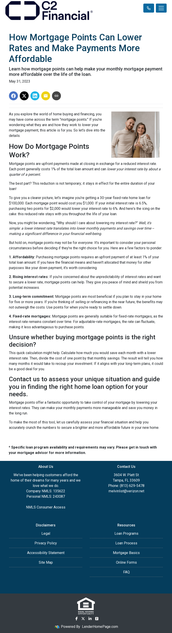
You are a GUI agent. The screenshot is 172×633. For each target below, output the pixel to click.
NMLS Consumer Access (45, 507)
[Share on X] (24, 95)
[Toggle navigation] (161, 8)
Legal (45, 533)
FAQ (126, 572)
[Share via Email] (45, 95)
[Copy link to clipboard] (56, 95)
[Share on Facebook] (13, 95)
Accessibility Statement (45, 553)
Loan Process (126, 543)
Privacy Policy (45, 543)
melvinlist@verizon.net (126, 491)
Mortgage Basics (126, 553)
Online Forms (126, 562)
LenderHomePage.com (100, 626)
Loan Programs (126, 533)
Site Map (46, 562)
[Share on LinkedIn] (34, 95)
